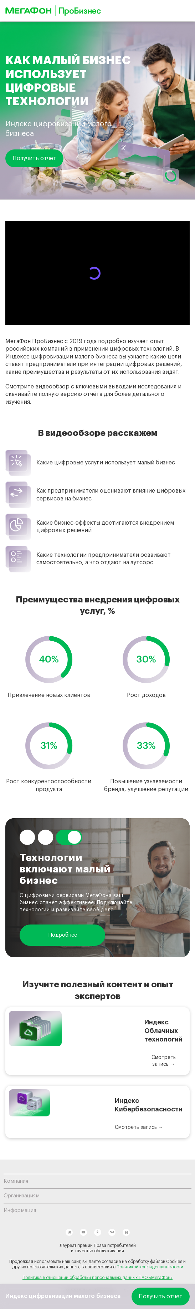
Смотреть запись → (164, 1061)
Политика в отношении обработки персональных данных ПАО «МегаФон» (97, 1277)
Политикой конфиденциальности (150, 1267)
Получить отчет (34, 158)
